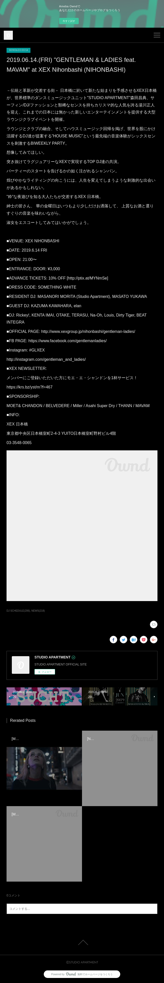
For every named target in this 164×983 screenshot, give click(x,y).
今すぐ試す (69, 21)
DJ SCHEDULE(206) (18, 610)
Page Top (82, 942)
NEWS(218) (38, 610)
